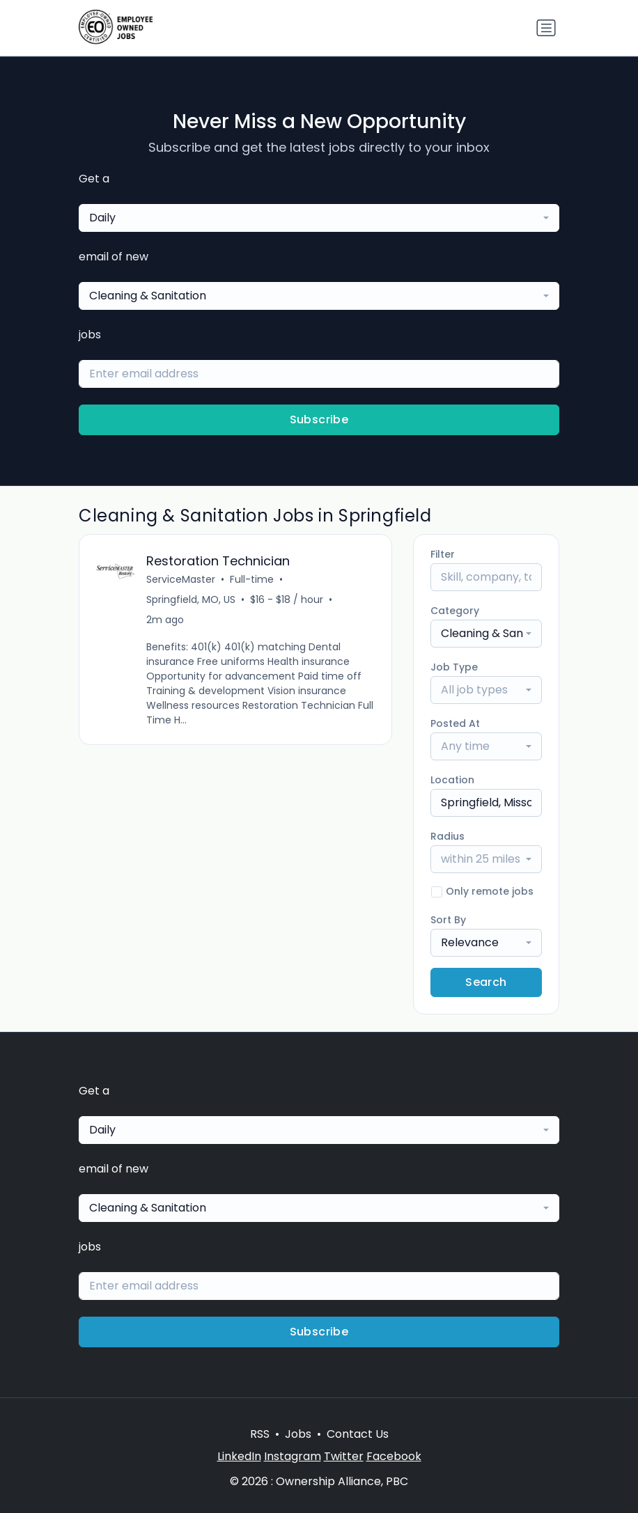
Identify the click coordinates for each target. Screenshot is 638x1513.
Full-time (252, 579)
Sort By (448, 920)
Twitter (344, 1456)
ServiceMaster (180, 579)
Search (485, 982)
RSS (260, 1434)
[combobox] (319, 218)
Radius (447, 836)
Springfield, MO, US (190, 599)
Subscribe (319, 419)
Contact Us (358, 1434)
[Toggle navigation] (546, 28)
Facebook (393, 1456)
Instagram (292, 1456)
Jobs (298, 1434)
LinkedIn (239, 1456)
